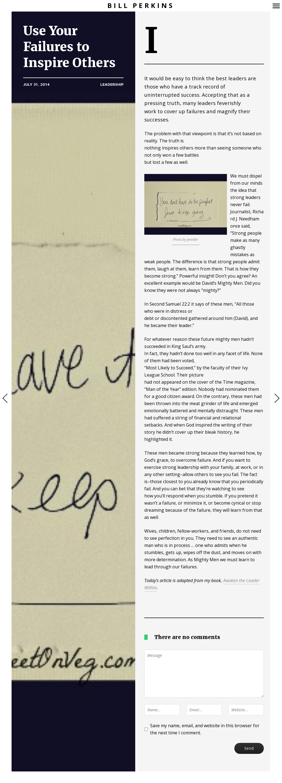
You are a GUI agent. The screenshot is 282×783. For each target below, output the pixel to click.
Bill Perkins (140, 5)
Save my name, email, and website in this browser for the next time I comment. (204, 729)
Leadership (112, 84)
